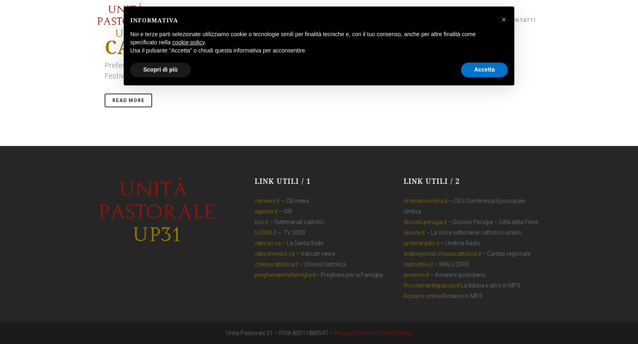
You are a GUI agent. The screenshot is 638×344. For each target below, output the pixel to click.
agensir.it (266, 211)
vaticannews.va (275, 253)
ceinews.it (267, 201)
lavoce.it (414, 232)
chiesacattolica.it (276, 264)
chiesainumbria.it (426, 201)
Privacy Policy (352, 333)
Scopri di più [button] (160, 69)
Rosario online (422, 296)
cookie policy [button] (189, 42)
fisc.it (261, 222)
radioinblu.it (418, 264)
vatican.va (268, 243)
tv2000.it (265, 232)
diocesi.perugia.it (425, 222)
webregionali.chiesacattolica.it (442, 253)
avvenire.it (416, 275)
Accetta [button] (484, 69)
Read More (128, 100)
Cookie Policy (394, 333)
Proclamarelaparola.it (431, 285)
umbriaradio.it (421, 243)
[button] (503, 19)
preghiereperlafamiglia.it (285, 275)
